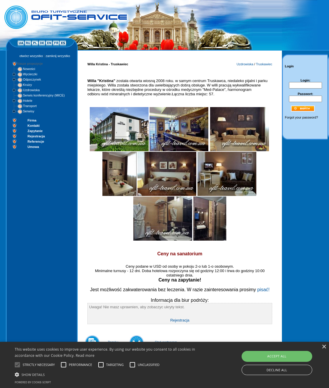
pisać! (263, 289)
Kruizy (27, 84)
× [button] (324, 347)
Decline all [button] (277, 370)
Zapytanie (35, 131)
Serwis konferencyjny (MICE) (44, 95)
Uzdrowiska (31, 90)
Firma (32, 120)
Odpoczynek (32, 79)
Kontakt (34, 125)
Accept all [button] (276, 356)
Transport (30, 106)
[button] (112, 374)
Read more (85, 355)
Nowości (29, 69)
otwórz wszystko (31, 56)
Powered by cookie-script (33, 382)
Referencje (36, 141)
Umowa (33, 147)
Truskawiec (264, 64)
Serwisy (28, 111)
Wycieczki (30, 74)
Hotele (27, 100)
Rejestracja (36, 136)
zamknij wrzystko (58, 56)
